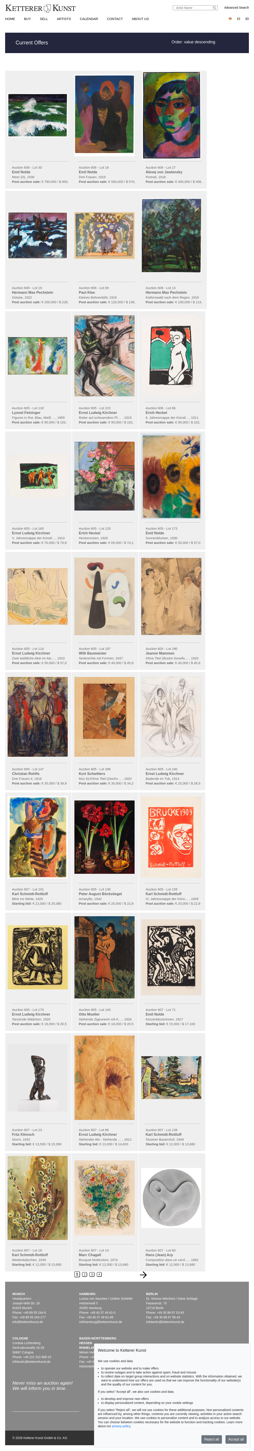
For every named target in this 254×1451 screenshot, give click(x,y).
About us (140, 19)
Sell (44, 19)
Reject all (211, 1439)
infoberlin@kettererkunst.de (165, 1322)
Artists (64, 19)
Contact (115, 19)
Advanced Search (236, 7)
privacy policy (121, 1426)
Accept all (236, 1439)
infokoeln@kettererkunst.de (31, 1361)
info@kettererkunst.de (27, 1322)
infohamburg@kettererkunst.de (100, 1322)
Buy (27, 19)
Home (10, 19)
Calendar (89, 19)
